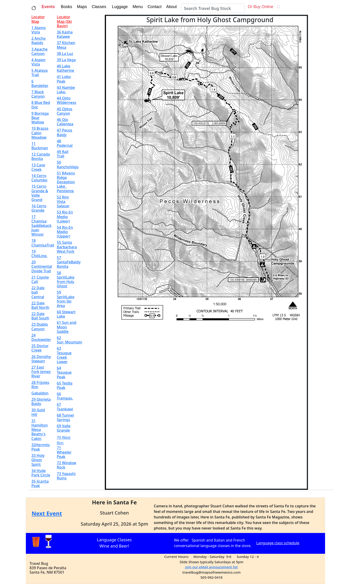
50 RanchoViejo (67, 164)
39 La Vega (66, 59)
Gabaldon (39, 393)
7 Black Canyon (38, 94)
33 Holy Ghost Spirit (38, 460)
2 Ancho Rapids (38, 40)
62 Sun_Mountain (69, 340)
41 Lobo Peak (64, 79)
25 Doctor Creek (39, 348)
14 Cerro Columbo (39, 178)
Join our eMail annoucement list (211, 567)
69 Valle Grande (63, 428)
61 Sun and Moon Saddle (66, 327)
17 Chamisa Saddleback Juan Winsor (41, 225)
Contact (154, 6)
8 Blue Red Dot (40, 104)
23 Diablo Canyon (39, 326)
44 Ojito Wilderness (66, 100)
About (172, 6)
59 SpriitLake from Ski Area (65, 299)
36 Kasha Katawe (65, 34)
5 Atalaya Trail (39, 72)
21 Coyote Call (40, 279)
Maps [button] (81, 6)
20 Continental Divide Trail (41, 266)
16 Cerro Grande (38, 208)
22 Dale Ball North (40, 305)
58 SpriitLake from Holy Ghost (65, 279)
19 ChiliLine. (39, 253)
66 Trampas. (65, 396)
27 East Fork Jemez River (41, 372)
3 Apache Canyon (39, 51)
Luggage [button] (119, 6)
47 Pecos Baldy (64, 132)
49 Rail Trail (62, 154)
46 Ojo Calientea (65, 121)
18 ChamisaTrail (42, 242)
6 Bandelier (39, 83)
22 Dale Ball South (40, 316)
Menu (137, 6)
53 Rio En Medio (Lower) (65, 216)
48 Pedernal (64, 143)
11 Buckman (39, 146)
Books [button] (65, 6)
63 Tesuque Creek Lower (64, 355)
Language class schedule (277, 542)
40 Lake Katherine (65, 68)
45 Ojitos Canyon (64, 111)
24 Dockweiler (41, 337)
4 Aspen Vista (38, 62)
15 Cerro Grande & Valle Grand (39, 193)
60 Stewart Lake (66, 314)
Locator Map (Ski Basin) (64, 21)
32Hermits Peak (40, 447)
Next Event (47, 513)
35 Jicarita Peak (40, 483)
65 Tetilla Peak (64, 385)
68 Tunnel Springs (65, 417)
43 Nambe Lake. (66, 89)
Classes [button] (98, 6)
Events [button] (48, 6)
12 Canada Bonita (40, 156)
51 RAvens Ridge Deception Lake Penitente (66, 182)
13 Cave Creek (38, 167)
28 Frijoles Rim (40, 384)
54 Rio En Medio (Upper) (65, 232)
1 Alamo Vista (38, 30)
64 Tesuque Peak (64, 372)
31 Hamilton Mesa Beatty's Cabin (39, 429)
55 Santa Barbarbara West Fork (67, 247)
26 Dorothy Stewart (41, 359)
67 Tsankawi (65, 406)
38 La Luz (65, 53)
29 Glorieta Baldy (41, 401)
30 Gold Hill (38, 412)
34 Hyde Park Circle (40, 473)
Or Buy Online (260, 6)
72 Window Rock (66, 465)
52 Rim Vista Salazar (63, 201)
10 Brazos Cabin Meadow (39, 133)
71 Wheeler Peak (64, 452)
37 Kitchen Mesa (66, 45)
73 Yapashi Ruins (66, 476)
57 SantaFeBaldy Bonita (69, 262)
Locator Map (38, 19)
